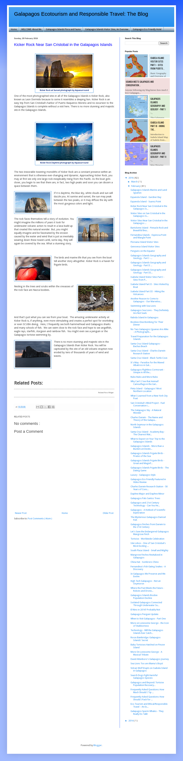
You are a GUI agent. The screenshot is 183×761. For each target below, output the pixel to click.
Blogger (97, 745)
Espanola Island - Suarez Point (146, 201)
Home (14, 29)
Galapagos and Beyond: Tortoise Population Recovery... (147, 684)
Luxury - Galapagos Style (143, 475)
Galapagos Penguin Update (144, 614)
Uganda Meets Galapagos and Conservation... (140, 83)
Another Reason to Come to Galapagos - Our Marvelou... (146, 300)
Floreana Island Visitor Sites (144, 242)
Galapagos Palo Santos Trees (145, 498)
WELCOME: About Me (31, 29)
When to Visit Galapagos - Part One (148, 618)
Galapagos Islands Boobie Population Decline (144, 596)
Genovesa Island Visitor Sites (145, 246)
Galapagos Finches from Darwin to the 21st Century (148, 525)
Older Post (108, 513)
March (134, 181)
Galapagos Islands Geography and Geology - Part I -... (158, 106)
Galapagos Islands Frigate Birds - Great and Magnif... (147, 462)
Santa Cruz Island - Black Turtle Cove (149, 358)
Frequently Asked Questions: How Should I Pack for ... (147, 698)
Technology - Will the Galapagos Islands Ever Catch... (147, 631)
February (136, 186)
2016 (131, 177)
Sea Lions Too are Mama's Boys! (147, 663)
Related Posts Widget (105, 393)
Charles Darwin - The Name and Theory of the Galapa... (147, 418)
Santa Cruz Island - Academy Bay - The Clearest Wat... (148, 433)
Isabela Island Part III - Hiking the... (157, 126)
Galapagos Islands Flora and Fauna (63, 29)
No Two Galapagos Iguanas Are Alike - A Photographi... (149, 330)
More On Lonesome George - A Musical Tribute (146, 653)
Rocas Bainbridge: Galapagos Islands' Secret (145, 639)
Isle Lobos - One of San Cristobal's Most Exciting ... (148, 544)
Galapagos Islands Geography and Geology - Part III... (148, 271)
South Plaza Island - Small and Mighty (149, 550)
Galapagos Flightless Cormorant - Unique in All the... (148, 371)
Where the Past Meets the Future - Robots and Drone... (147, 589)
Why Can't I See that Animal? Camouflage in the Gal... (145, 382)
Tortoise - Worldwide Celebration (147, 538)
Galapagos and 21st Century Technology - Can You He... (145, 504)
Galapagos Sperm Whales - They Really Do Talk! (147, 712)
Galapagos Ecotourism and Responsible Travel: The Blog (81, 14)
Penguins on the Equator (143, 251)
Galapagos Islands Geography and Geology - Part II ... (148, 264)
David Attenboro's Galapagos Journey (150, 659)
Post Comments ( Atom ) (40, 518)
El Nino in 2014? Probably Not (145, 609)
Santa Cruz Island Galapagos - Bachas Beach (146, 345)
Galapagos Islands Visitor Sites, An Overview (106, 29)
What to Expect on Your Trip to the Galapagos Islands (148, 440)
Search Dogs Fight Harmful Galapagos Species (144, 676)
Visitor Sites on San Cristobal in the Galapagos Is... (148, 214)
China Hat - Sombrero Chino (145, 562)
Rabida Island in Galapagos (144, 317)
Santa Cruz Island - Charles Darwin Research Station (148, 352)
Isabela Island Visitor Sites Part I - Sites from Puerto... (157, 63)
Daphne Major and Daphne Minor (147, 493)
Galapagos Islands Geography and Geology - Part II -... (158, 153)
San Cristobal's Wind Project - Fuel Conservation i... (148, 404)
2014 (131, 720)
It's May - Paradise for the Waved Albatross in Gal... (147, 364)
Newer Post (21, 513)
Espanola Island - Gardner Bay (146, 197)
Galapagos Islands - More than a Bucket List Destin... (147, 447)
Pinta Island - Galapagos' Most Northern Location (146, 390)
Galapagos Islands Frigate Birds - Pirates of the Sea (147, 454)
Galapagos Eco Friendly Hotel (147, 29)
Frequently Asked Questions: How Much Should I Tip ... (147, 691)
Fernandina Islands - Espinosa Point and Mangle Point (148, 236)
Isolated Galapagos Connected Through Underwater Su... (146, 604)
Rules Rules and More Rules (144, 377)
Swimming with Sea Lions (143, 306)
